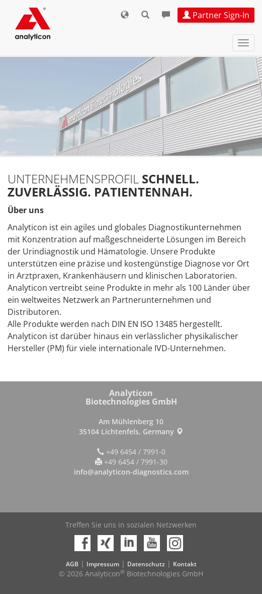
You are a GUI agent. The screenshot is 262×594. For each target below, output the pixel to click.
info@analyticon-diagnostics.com (131, 472)
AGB (72, 564)
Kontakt (185, 564)
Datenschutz (146, 564)
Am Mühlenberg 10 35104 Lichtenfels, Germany (131, 426)
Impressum (102, 564)
